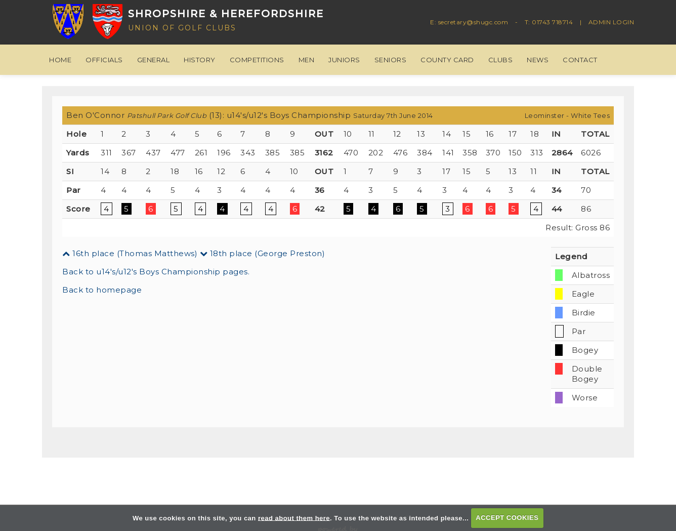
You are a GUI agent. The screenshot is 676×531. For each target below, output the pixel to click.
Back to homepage (102, 290)
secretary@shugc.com (473, 22)
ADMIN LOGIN (611, 22)
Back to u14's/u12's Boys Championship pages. (155, 271)
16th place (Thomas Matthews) (129, 253)
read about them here (294, 517)
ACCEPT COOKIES (507, 517)
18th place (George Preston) (262, 253)
